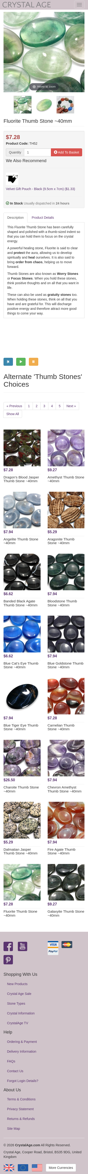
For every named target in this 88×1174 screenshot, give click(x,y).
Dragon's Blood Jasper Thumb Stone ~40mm (21, 479)
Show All (12, 414)
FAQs (11, 1061)
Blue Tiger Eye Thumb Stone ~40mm (21, 727)
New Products (17, 984)
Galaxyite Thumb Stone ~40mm (66, 913)
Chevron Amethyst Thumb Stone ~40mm (65, 789)
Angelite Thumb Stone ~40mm (21, 541)
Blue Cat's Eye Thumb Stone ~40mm (21, 665)
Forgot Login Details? (22, 1081)
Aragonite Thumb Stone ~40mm (61, 541)
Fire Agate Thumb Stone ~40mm (62, 851)
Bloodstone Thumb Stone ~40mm (62, 603)
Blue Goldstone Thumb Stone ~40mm (66, 665)
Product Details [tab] (43, 217)
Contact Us (15, 1071)
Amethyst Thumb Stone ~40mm (66, 479)
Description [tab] (15, 217)
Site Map (13, 1128)
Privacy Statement (20, 1109)
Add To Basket (66, 152)
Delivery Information (21, 1051)
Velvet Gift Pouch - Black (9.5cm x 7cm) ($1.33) (40, 189)
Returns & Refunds (21, 1119)
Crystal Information (20, 1013)
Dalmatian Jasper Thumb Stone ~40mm (21, 851)
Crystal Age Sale (19, 994)
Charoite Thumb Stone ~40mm (21, 789)
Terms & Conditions (21, 1099)
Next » (71, 406)
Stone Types (16, 1003)
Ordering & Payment (22, 1042)
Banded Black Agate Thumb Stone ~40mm (21, 603)
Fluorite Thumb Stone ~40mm (20, 913)
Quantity (15, 152)
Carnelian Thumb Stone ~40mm (61, 727)
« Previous (14, 406)
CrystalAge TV (17, 1023)
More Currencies (61, 1168)
